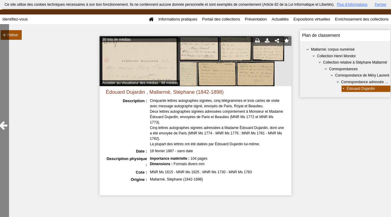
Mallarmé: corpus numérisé (333, 49)
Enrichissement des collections (362, 19)
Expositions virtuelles (312, 19)
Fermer (380, 4)
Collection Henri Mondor (336, 56)
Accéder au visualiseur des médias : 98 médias (140, 83)
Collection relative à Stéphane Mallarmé (355, 62)
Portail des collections (221, 19)
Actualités (280, 19)
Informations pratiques (177, 19)
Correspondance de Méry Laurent (362, 75)
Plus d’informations (352, 4)
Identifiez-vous (15, 19)
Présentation (256, 19)
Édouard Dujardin (361, 88)
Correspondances (343, 69)
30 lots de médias (116, 39)
